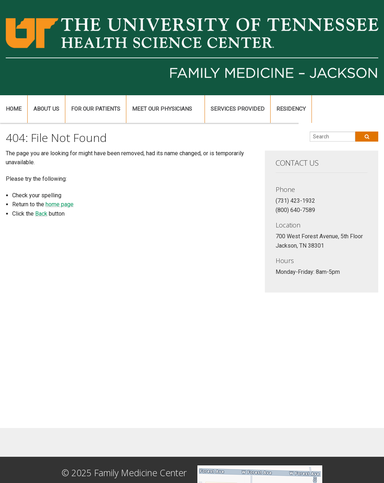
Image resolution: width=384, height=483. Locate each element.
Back (41, 213)
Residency (291, 109)
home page (60, 204)
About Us (46, 109)
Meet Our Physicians (162, 109)
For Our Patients (95, 109)
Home (14, 109)
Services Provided (237, 109)
